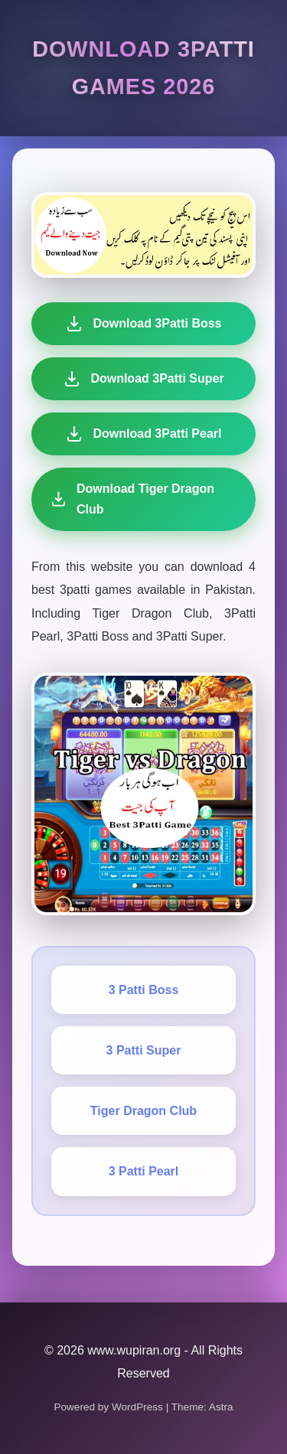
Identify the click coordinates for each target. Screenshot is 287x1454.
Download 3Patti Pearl (142, 434)
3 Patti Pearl (144, 1171)
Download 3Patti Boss (143, 324)
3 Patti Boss (144, 989)
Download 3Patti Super (143, 379)
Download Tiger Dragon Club (128, 499)
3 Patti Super (143, 1050)
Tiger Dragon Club (143, 1110)
